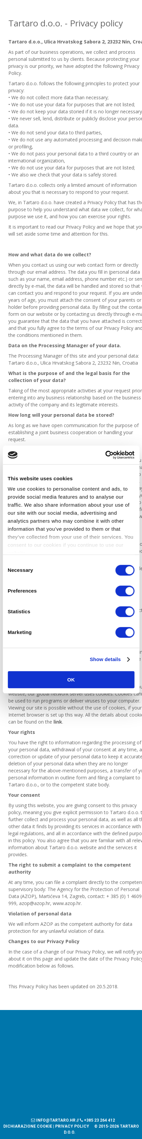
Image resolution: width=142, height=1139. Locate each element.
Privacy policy (72, 1126)
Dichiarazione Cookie (27, 1126)
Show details (105, 659)
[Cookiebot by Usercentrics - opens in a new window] (105, 455)
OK (71, 679)
